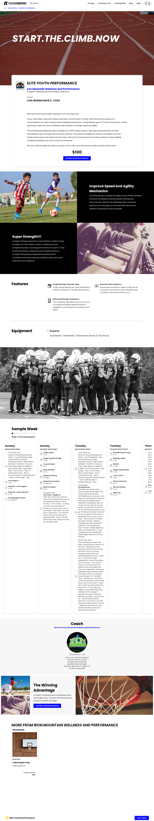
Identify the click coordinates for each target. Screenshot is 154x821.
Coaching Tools (104, 3)
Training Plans (120, 3)
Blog (131, 3)
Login (138, 3)
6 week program (29, 773)
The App (91, 3)
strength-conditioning (27, 8)
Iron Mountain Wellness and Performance (53, 89)
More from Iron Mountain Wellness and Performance (77, 627)
